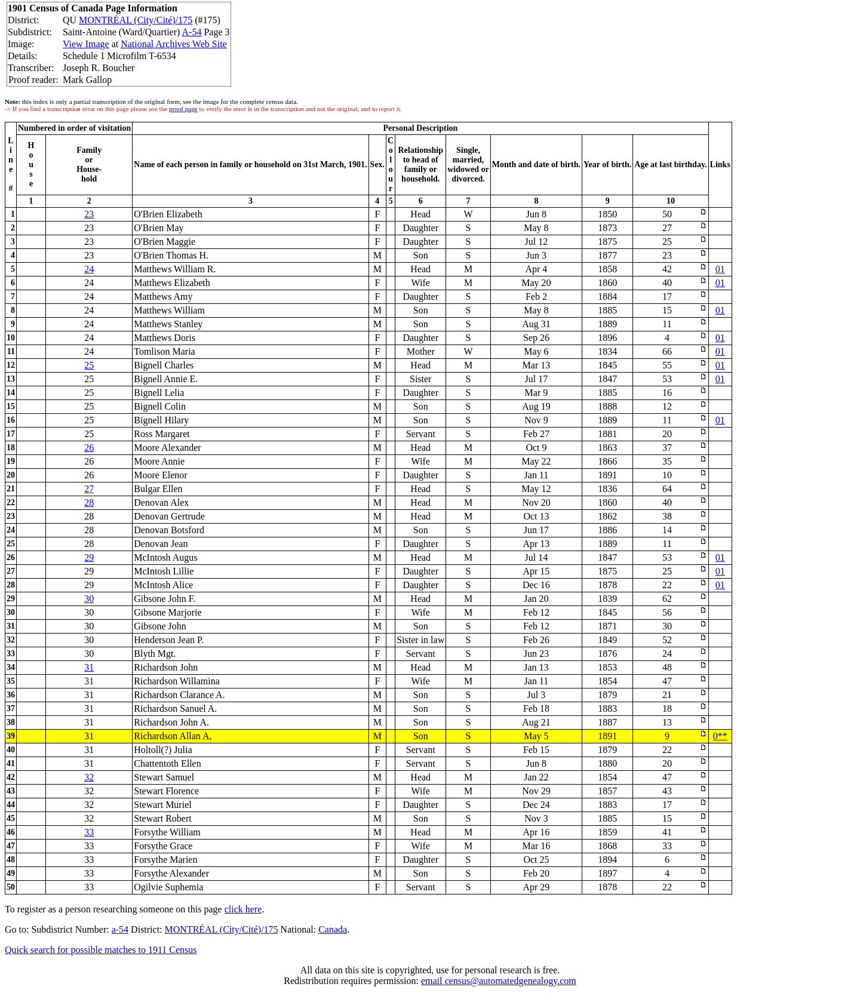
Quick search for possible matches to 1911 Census (101, 950)
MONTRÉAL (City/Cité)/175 (135, 20)
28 (89, 502)
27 (89, 489)
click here (243, 909)
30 (89, 599)
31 (89, 667)
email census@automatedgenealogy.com (498, 981)
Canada (332, 929)
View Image (86, 44)
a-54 (120, 929)
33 (89, 832)
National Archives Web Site (174, 44)
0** (720, 736)
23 (89, 214)
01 (720, 269)
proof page (183, 108)
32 (89, 777)
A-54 (192, 32)
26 (89, 447)
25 (89, 365)
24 (89, 269)
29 (89, 557)
